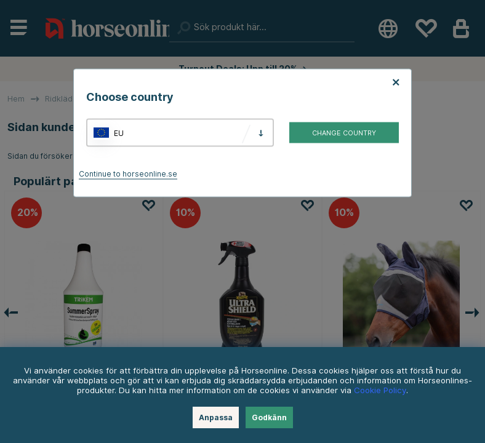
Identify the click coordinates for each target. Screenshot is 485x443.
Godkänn (269, 417)
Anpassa (216, 417)
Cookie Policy (380, 390)
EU (119, 132)
